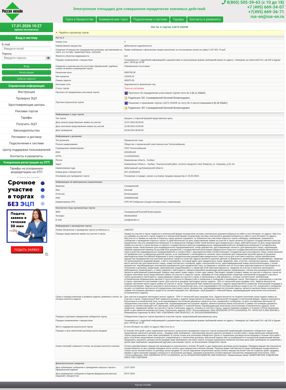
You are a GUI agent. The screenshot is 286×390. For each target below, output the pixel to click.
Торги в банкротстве (79, 19)
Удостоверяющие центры (26, 105)
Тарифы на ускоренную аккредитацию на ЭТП (26, 170)
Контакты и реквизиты (205, 19)
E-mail (6, 44)
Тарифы (178, 19)
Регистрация (26, 72)
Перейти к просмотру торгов (74, 32)
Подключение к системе (150, 19)
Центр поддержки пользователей (26, 150)
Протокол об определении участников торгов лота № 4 (160, 92)
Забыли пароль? (26, 78)
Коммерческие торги (113, 19)
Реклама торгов (26, 111)
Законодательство (26, 130)
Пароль (7, 53)
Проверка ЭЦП (26, 98)
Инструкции (26, 92)
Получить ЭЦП (26, 124)
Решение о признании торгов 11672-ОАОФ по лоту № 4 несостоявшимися (171, 102)
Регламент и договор (26, 137)
